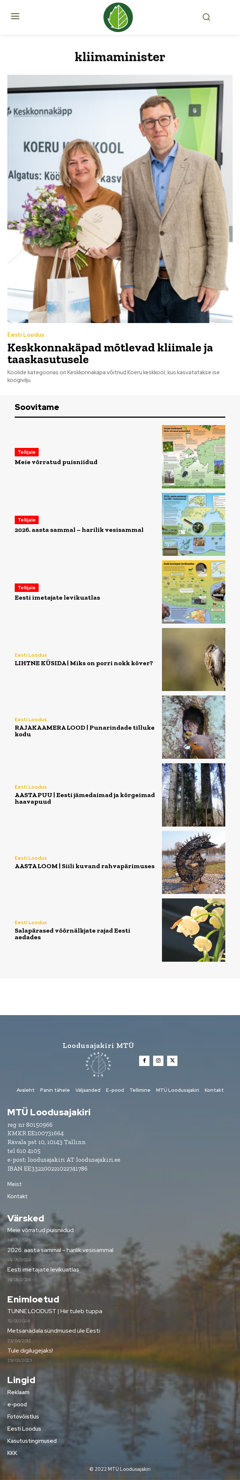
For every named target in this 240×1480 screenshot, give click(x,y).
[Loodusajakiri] (120, 17)
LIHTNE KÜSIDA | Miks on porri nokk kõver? (84, 663)
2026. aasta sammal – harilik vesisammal (79, 530)
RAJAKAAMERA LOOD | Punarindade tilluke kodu (85, 730)
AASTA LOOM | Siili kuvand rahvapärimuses (85, 866)
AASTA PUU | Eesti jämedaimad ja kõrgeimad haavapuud (85, 798)
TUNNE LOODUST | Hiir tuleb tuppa (54, 1311)
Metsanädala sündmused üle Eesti (53, 1331)
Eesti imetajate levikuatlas (57, 597)
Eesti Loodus (25, 335)
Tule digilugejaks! (30, 1350)
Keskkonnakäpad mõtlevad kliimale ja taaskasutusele (110, 353)
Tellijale (27, 452)
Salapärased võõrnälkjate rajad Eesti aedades (72, 933)
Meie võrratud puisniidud (56, 462)
